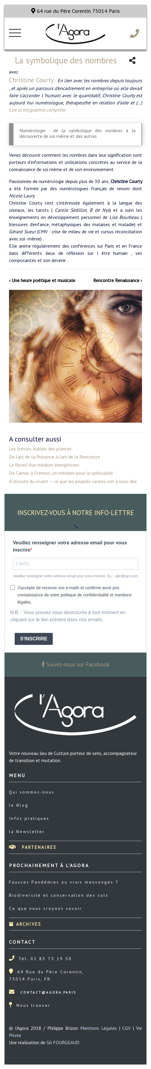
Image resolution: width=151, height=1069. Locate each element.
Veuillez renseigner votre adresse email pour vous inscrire (70, 546)
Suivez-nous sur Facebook (76, 664)
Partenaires (33, 847)
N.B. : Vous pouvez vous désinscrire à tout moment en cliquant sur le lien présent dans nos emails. (68, 616)
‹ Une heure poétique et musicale (42, 280)
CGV (126, 1028)
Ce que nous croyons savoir (45, 908)
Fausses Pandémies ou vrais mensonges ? (64, 882)
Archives (25, 924)
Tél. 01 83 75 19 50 (45, 958)
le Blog (18, 805)
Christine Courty (31, 80)
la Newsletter (27, 831)
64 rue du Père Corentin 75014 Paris (75, 10)
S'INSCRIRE (33, 638)
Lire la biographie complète (37, 110)
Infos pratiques (29, 818)
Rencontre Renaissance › (117, 280)
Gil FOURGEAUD (62, 1042)
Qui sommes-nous (32, 792)
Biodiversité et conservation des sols (58, 895)
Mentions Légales (98, 1028)
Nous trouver (33, 1005)
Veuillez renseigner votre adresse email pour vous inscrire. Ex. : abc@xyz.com (75, 576)
